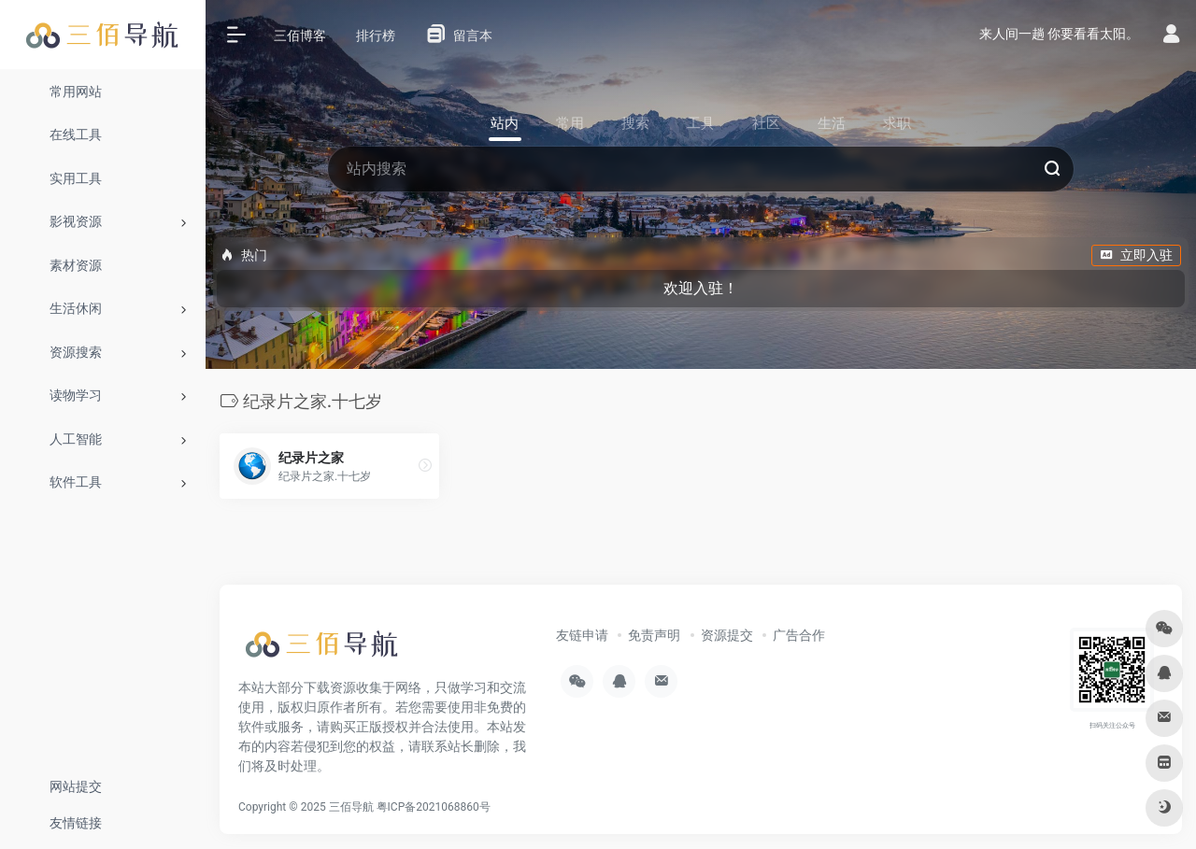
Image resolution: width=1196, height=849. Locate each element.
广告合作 (799, 635)
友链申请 (582, 635)
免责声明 (654, 635)
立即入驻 (1136, 255)
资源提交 (727, 635)
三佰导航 (351, 807)
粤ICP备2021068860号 (434, 807)
